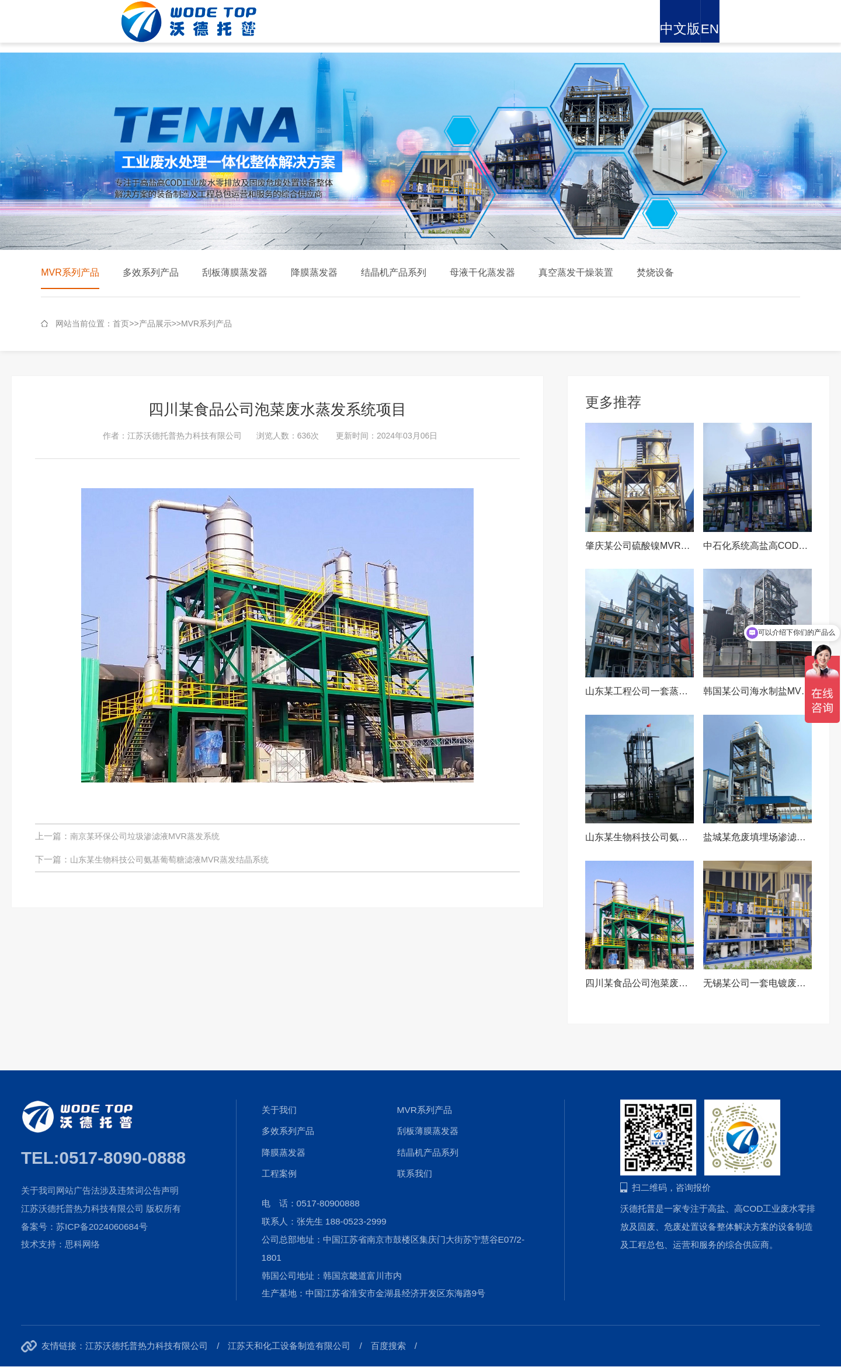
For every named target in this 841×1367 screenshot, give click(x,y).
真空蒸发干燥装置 (575, 272)
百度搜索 (388, 1346)
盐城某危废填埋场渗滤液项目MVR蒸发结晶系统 (757, 837)
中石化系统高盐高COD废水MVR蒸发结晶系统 (757, 546)
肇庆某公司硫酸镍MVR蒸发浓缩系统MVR (639, 546)
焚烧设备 (655, 272)
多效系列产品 (151, 272)
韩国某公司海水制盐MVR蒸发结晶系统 (757, 691)
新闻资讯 (525, 28)
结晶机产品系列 (393, 272)
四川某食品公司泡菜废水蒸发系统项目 (639, 983)
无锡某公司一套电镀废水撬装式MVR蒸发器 (757, 983)
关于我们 (346, 28)
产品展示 (406, 28)
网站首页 (286, 28)
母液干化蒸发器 (482, 272)
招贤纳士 (645, 28)
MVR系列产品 (70, 272)
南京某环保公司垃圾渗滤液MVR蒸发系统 (150, 836)
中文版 (760, 28)
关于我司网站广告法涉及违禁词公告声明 (100, 1190)
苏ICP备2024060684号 (102, 1227)
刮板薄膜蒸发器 (234, 272)
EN (802, 28)
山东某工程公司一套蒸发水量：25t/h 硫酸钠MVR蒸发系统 (639, 691)
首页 (121, 323)
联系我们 (705, 28)
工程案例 (585, 28)
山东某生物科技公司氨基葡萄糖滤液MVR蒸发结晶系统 (176, 859)
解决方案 (465, 28)
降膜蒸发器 (314, 272)
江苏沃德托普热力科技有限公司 (146, 1346)
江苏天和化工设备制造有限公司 (289, 1346)
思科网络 (82, 1244)
